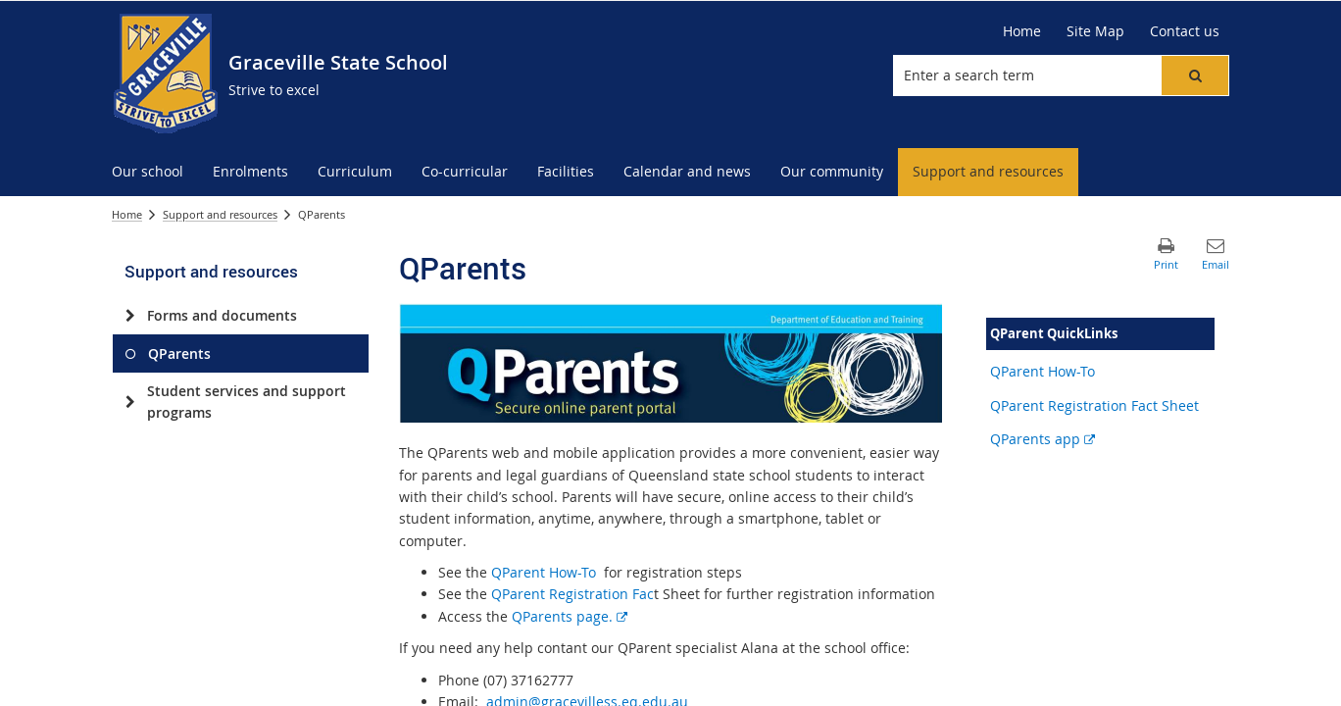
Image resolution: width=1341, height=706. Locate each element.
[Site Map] (1095, 31)
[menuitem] (147, 172)
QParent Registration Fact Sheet (1094, 405)
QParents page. (569, 616)
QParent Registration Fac (572, 593)
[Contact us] (1184, 31)
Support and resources (220, 214)
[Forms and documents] (130, 315)
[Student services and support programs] (130, 402)
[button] (1195, 75)
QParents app (1042, 438)
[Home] (1022, 31)
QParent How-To (541, 572)
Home (127, 214)
